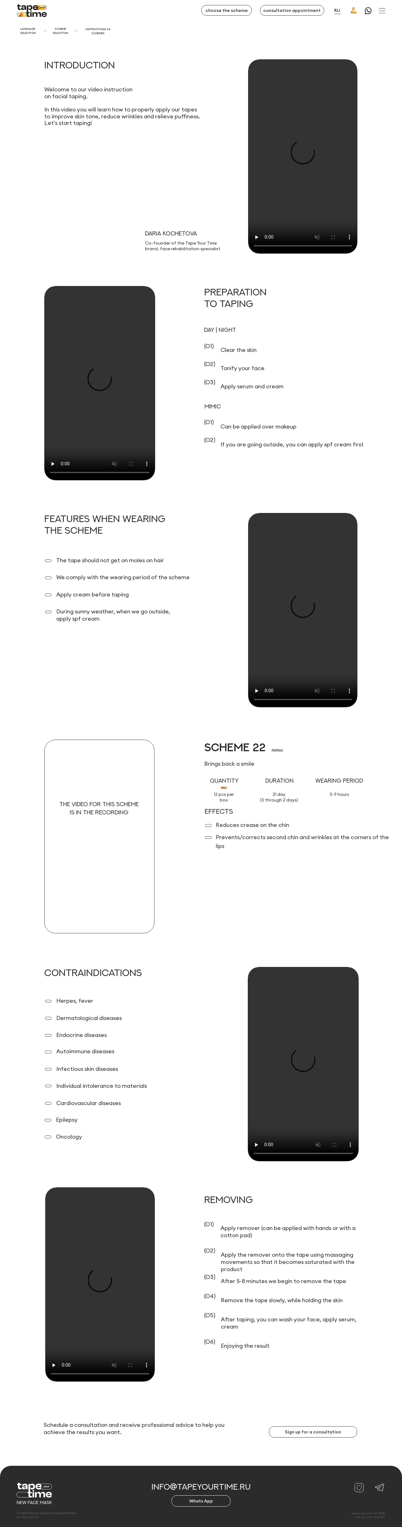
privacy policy (28, 1517)
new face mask (34, 1502)
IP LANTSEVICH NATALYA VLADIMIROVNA (46, 1513)
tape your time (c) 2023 (368, 1513)
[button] (382, 10)
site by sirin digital (370, 1517)
